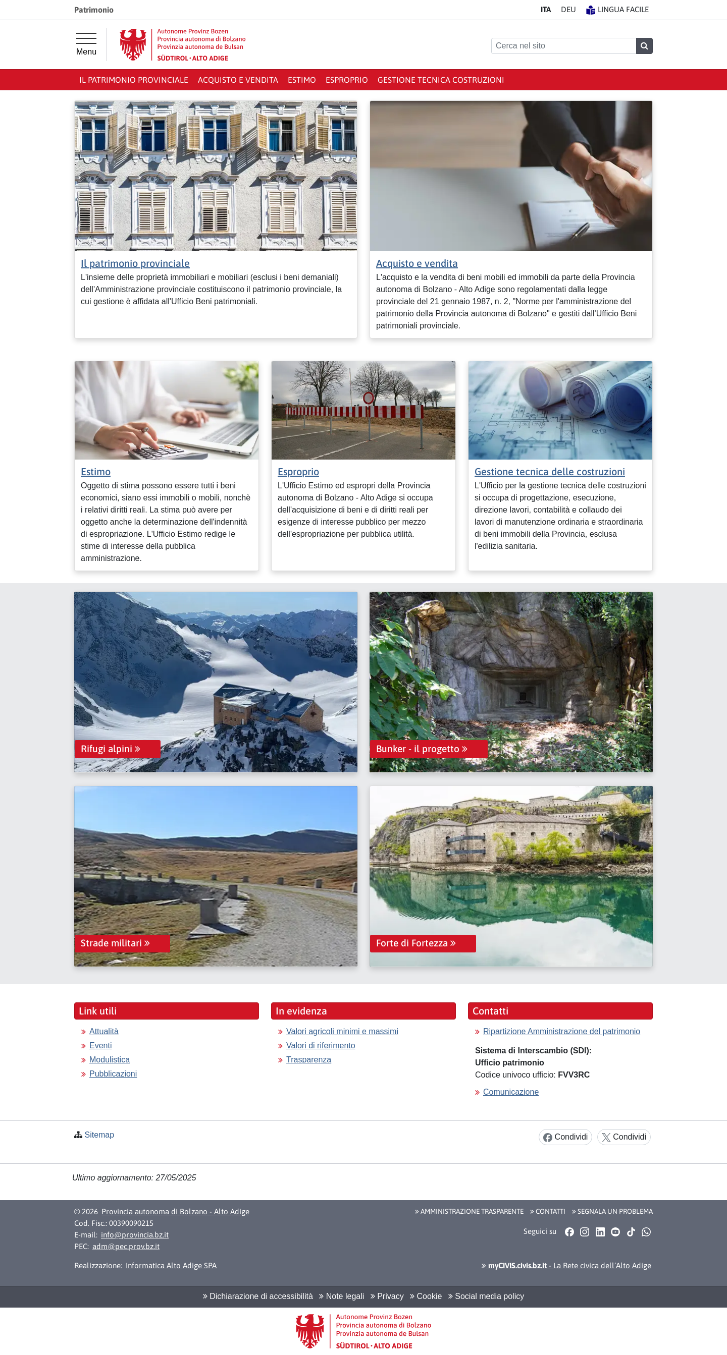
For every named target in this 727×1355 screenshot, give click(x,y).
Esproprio (347, 79)
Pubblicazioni (113, 1073)
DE (568, 9)
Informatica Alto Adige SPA (171, 1265)
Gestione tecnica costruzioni (441, 79)
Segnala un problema (612, 1211)
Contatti (547, 1211)
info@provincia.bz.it (135, 1234)
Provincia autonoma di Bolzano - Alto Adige (175, 1211)
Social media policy (486, 1296)
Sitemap (99, 1135)
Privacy (387, 1296)
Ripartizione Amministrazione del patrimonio (561, 1031)
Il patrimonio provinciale (133, 79)
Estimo (302, 79)
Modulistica (109, 1059)
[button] (569, 1232)
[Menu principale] (86, 44)
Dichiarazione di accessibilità (258, 1296)
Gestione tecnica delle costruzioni (550, 471)
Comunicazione (511, 1092)
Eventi (100, 1045)
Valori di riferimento (320, 1045)
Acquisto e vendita (238, 79)
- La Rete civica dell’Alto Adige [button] (566, 1265)
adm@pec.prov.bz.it (126, 1246)
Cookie (426, 1296)
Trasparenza (308, 1059)
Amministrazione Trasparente (469, 1211)
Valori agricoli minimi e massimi (342, 1031)
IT (546, 9)
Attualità (104, 1031)
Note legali (341, 1296)
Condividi (565, 1137)
